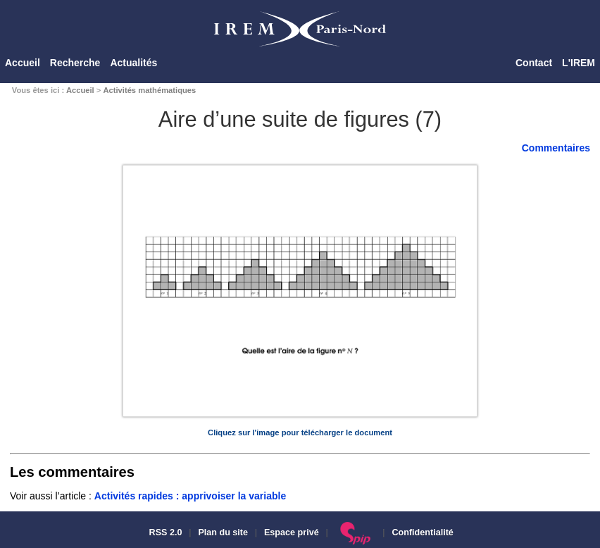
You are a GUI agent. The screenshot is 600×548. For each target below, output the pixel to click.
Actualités (133, 62)
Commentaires (556, 148)
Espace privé (291, 532)
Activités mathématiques (149, 90)
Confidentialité (422, 532)
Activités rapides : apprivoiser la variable (190, 496)
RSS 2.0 (164, 532)
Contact (533, 62)
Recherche (75, 62)
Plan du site (223, 532)
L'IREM (578, 62)
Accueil (22, 62)
